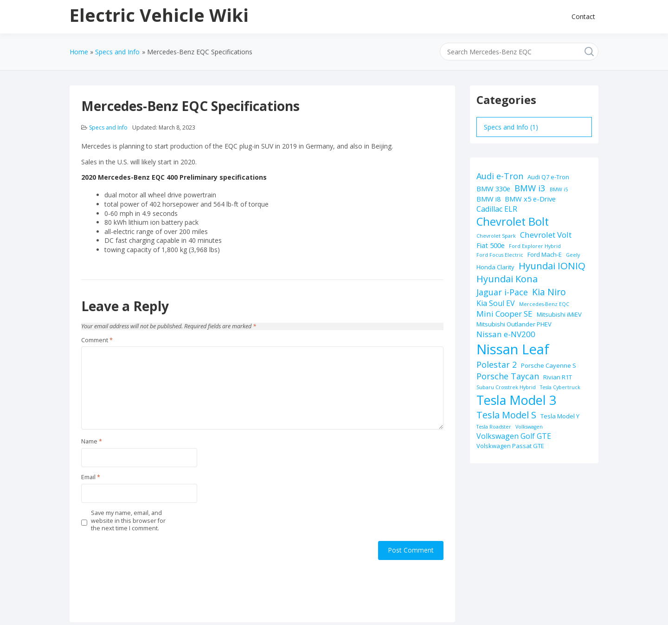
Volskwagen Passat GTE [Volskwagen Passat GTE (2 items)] (510, 446)
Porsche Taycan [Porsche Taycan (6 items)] (507, 376)
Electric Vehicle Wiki (159, 15)
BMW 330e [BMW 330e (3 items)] (493, 188)
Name (91, 441)
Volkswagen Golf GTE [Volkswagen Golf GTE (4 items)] (513, 436)
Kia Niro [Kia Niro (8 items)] (549, 292)
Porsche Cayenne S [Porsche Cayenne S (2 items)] (548, 365)
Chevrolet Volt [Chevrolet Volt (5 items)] (546, 234)
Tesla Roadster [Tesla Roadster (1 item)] (493, 426)
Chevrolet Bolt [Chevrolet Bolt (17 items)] (512, 221)
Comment (97, 340)
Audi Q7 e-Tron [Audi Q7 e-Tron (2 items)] (548, 177)
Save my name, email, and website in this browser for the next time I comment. (128, 520)
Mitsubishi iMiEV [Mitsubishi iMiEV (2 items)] (559, 314)
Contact (583, 16)
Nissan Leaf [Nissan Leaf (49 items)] (512, 349)
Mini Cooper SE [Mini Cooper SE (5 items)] (504, 313)
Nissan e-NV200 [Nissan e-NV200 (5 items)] (505, 334)
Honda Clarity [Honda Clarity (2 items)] (495, 267)
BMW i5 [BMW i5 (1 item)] (559, 189)
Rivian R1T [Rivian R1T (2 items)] (557, 377)
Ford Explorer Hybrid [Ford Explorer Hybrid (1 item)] (535, 246)
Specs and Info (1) (511, 127)
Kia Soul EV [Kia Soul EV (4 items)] (495, 303)
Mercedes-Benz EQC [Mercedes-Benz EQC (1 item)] (544, 304)
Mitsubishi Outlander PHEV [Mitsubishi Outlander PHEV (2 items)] (514, 324)
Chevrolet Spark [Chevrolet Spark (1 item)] (496, 236)
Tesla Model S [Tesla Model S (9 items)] (506, 415)
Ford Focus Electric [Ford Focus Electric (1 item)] (499, 255)
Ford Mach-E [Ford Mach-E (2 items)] (544, 254)
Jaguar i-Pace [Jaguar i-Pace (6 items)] (502, 292)
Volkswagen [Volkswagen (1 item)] (529, 426)
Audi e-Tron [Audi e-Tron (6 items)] (499, 176)
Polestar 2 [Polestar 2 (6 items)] (496, 364)
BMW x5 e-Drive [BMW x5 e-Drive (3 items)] (530, 198)
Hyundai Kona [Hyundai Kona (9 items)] (507, 279)
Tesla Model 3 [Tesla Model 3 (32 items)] (516, 400)
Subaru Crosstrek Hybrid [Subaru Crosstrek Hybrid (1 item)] (506, 387)
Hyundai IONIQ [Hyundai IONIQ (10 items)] (552, 265)
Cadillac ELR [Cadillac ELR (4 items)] (496, 209)
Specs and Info (108, 127)
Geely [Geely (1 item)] (573, 255)
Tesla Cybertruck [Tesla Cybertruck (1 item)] (560, 387)
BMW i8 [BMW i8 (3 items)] (488, 198)
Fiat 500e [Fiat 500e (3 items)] (490, 245)
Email (90, 477)
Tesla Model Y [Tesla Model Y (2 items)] (559, 416)
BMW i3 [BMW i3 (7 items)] (530, 188)
